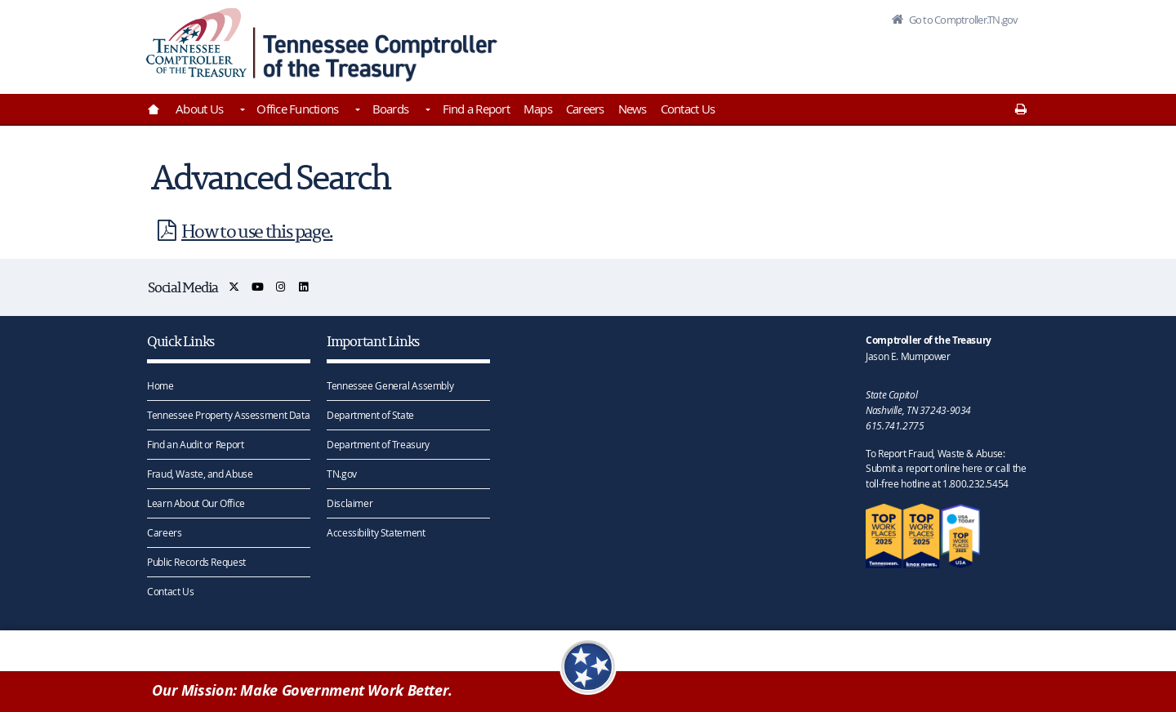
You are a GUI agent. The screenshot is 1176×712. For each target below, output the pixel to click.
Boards (390, 108)
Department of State (370, 414)
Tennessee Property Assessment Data (228, 414)
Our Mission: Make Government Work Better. (302, 690)
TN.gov (342, 472)
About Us (199, 108)
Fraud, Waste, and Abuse (199, 472)
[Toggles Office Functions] (356, 111)
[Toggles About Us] (241, 111)
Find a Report (476, 108)
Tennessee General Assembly (390, 384)
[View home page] (196, 43)
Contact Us (688, 108)
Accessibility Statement (376, 531)
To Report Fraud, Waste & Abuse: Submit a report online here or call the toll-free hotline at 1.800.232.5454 (946, 468)
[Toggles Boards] (426, 111)
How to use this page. (241, 230)
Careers (585, 108)
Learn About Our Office (196, 502)
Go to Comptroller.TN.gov (962, 19)
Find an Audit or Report (195, 443)
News (632, 108)
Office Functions (297, 108)
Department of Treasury (378, 443)
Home (160, 384)
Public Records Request (196, 560)
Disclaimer (349, 502)
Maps (537, 108)
